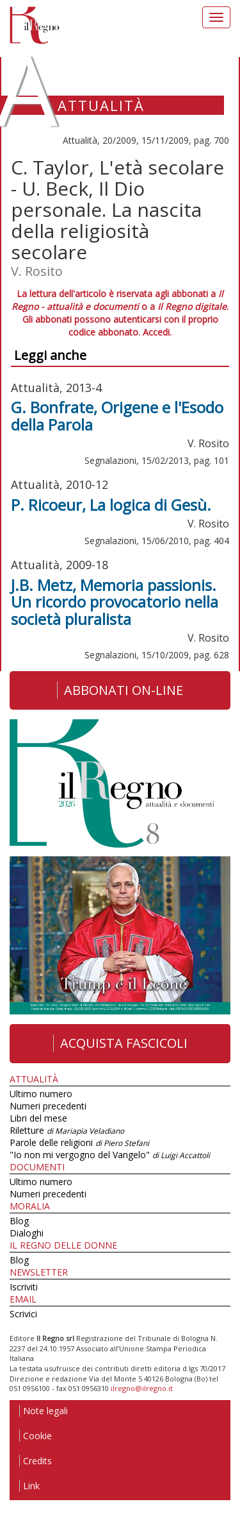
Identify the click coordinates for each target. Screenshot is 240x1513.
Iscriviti (24, 1287)
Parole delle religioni (79, 1142)
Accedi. (157, 332)
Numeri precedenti (48, 1106)
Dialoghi (27, 1233)
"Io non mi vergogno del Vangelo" (110, 1155)
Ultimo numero (41, 1094)
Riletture (67, 1130)
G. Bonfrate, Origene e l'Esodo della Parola (117, 415)
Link (29, 1486)
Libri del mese (38, 1118)
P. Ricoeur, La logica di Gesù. (111, 504)
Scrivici (23, 1314)
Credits (35, 1461)
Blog (19, 1221)
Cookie (35, 1436)
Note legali (43, 1411)
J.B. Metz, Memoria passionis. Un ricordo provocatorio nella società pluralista (114, 601)
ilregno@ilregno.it (142, 1388)
